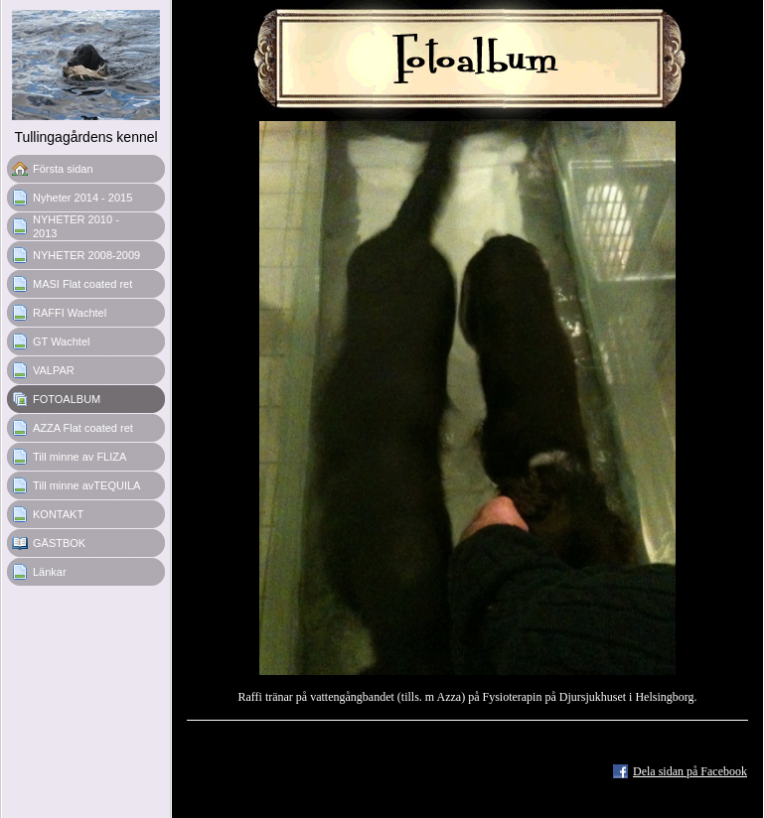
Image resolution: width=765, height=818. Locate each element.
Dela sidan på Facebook (690, 771)
